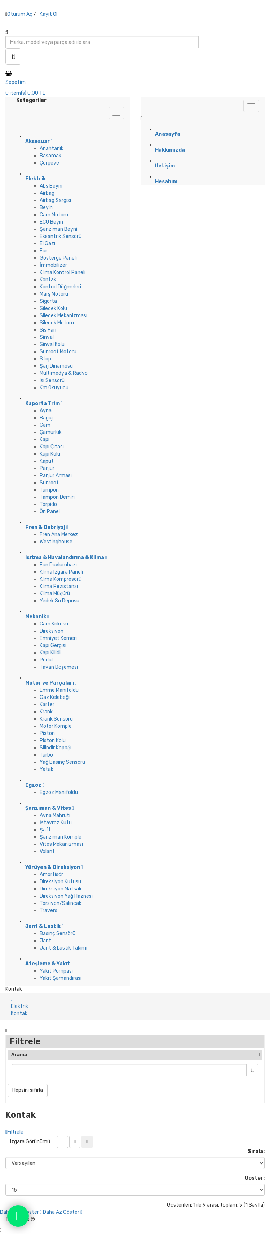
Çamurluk (51, 432)
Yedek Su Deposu (59, 601)
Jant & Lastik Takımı (63, 948)
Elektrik (19, 1006)
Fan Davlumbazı (58, 565)
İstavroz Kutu (56, 823)
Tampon (49, 490)
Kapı (44, 439)
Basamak (50, 156)
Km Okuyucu (54, 388)
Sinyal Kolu (52, 344)
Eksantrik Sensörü (60, 236)
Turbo (46, 755)
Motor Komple (56, 726)
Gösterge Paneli (58, 258)
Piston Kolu (53, 740)
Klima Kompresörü (60, 579)
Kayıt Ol (48, 14)
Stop (45, 359)
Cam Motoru (54, 215)
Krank (46, 712)
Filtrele (14, 1132)
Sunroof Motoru (58, 352)
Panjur (47, 468)
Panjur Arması (56, 475)
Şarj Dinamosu (56, 366)
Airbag (47, 193)
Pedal (46, 660)
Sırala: (256, 1151)
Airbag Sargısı (55, 200)
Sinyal (47, 337)
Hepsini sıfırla (27, 1090)
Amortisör (51, 874)
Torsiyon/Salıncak (60, 903)
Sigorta (48, 301)
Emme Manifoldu (59, 690)
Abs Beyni (51, 186)
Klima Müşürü (55, 594)
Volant (47, 851)
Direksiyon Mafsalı (60, 889)
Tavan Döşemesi (59, 667)
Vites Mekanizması (61, 844)
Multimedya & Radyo (64, 373)
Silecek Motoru (57, 323)
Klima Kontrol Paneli (62, 272)
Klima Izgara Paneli (61, 572)
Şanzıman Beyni (58, 229)
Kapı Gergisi (53, 645)
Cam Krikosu (54, 624)
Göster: (255, 1178)
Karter (47, 704)
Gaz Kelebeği (55, 697)
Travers (48, 910)
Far (43, 251)
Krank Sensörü (56, 719)
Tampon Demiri (57, 497)
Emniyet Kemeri (58, 638)
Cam (45, 425)
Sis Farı (48, 330)
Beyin (46, 208)
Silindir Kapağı (55, 748)
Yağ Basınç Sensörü (62, 762)
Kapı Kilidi (50, 653)
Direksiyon (51, 631)
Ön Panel (50, 511)
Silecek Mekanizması (63, 316)
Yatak (46, 769)
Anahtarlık (51, 148)
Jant (45, 941)
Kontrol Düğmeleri (60, 287)
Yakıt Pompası (56, 971)
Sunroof (49, 483)
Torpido (48, 504)
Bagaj (46, 418)
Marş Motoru (54, 294)
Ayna (46, 411)
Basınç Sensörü (57, 933)
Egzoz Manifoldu (59, 792)
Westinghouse (56, 542)
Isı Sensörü (52, 380)
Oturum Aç (19, 14)
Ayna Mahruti (55, 815)
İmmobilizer (53, 265)
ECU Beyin (51, 222)
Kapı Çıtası (52, 447)
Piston (47, 733)
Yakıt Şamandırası (60, 978)
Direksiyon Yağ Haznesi (66, 896)
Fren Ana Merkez (59, 534)
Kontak (48, 280)
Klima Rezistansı (59, 586)
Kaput (47, 461)
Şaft (45, 830)
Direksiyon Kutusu (60, 882)
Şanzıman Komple (60, 837)
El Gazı (47, 244)
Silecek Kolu (53, 308)
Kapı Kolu (50, 454)
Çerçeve (49, 163)
